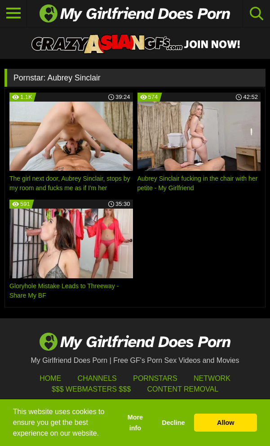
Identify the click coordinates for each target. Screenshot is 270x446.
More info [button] (135, 423)
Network (212, 378)
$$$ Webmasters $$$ (91, 389)
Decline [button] (173, 422)
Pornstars (155, 378)
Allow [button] (225, 422)
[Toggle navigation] (13, 13)
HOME (50, 378)
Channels (97, 378)
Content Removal (182, 389)
